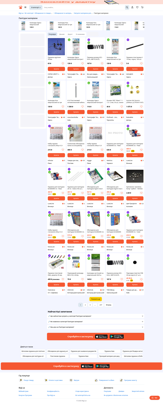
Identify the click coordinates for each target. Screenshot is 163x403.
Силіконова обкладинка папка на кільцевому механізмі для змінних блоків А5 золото (75, 144)
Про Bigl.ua (51, 395)
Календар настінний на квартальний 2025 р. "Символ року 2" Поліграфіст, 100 (95, 274)
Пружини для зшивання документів (83, 351)
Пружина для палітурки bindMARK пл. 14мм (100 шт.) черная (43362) (115, 144)
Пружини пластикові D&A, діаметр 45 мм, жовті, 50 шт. (55, 274)
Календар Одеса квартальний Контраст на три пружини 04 (35, 24)
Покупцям (107, 391)
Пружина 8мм (83, 356)
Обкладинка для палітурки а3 (33, 356)
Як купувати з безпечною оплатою (116, 395)
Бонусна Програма (25, 395)
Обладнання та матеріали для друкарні (68, 13)
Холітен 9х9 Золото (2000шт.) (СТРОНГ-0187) (134, 101)
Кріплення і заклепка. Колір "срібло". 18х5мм (134, 188)
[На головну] (20, 8)
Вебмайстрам (23, 391)
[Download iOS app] (101, 336)
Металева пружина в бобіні (133, 356)
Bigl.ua (21, 13)
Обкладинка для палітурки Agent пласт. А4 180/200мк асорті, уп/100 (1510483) (95, 188)
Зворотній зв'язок (138, 391)
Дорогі (70, 34)
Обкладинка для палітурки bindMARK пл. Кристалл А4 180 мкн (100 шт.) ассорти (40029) (75, 231)
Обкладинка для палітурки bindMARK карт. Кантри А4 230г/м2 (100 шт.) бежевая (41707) (115, 231)
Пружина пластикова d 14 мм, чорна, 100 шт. (134, 58)
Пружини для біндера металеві (134, 351)
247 (101, 305)
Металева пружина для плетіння (33, 351)
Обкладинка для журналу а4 (58, 351)
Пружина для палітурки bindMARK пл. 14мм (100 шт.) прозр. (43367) (56, 188)
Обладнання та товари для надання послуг (50, 13)
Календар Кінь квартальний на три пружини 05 (93, 24)
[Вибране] (137, 8)
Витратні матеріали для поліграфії (86, 13)
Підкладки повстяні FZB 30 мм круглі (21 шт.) (134, 274)
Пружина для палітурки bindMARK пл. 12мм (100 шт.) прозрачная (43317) (134, 231)
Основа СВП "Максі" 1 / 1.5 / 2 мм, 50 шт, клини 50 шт (115, 101)
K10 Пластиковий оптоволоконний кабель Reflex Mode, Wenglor (76, 101)
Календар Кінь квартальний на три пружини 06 (65, 24)
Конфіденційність (53, 391)
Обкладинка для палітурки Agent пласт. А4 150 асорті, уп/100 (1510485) (115, 188)
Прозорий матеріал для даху (109, 356)
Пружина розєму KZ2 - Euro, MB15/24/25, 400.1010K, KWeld (95, 58)
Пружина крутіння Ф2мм (54, 58)
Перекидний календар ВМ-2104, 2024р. (75, 274)
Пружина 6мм (109, 351)
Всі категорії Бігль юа (82, 395)
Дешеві (62, 34)
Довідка (121, 391)
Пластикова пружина (57, 356)
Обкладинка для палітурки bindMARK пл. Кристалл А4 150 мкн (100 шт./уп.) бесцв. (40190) (95, 231)
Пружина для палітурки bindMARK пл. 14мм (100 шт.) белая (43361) (134, 144)
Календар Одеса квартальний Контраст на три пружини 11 (120, 24)
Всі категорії (29, 13)
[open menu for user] (132, 7)
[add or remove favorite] (63, 63)
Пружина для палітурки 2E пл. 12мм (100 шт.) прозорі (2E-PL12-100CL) (75, 188)
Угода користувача (82, 391)
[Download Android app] (117, 336)
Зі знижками (80, 34)
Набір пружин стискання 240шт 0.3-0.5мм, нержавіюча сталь (55, 144)
